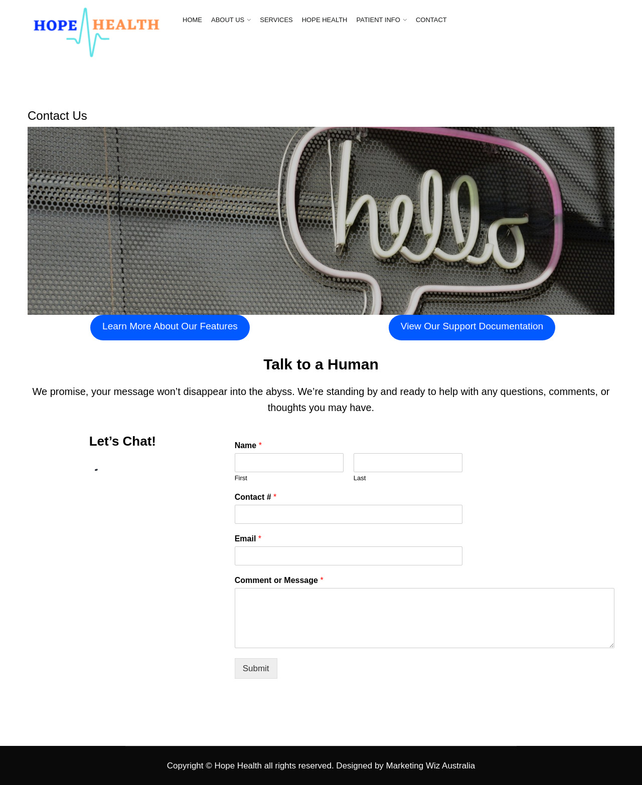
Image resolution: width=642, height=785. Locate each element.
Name (248, 445)
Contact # (256, 497)
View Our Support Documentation (472, 326)
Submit (256, 668)
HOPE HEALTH (325, 20)
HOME (192, 20)
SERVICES (276, 20)
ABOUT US (227, 20)
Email (248, 538)
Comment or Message (279, 580)
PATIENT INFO (378, 20)
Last (360, 478)
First (241, 478)
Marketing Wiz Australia (430, 765)
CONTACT (431, 20)
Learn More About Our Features (170, 326)
